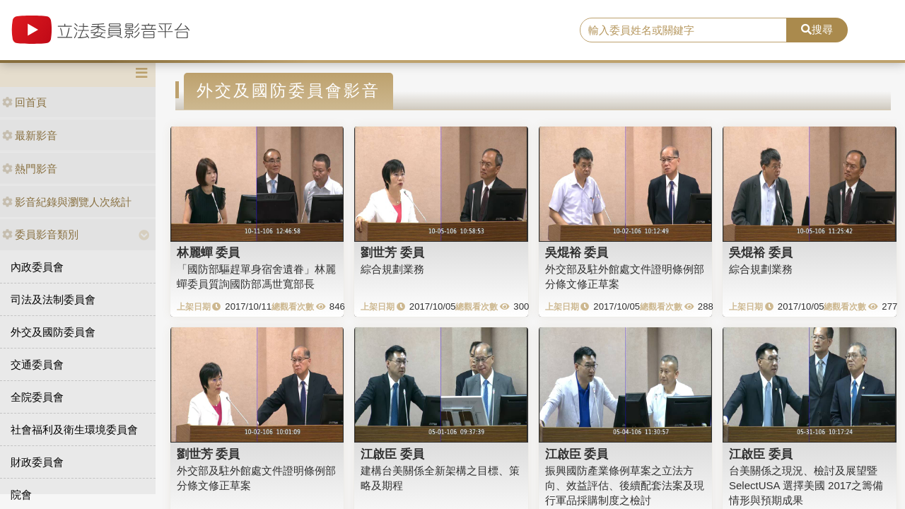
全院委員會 (37, 397)
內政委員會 (37, 267)
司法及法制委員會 (53, 299)
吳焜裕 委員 (577, 252)
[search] (683, 30)
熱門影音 (29, 169)
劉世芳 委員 (392, 252)
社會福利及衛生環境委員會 (74, 429)
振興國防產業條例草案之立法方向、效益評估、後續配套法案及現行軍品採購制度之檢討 (624, 485)
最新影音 (29, 135)
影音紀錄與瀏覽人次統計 (67, 202)
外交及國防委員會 (53, 332)
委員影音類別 (40, 234)
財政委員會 (37, 462)
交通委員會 (37, 364)
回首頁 (24, 102)
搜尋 (817, 29)
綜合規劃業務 (392, 269)
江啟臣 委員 (392, 453)
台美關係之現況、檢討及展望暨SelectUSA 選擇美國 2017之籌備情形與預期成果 (806, 485)
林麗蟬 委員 (208, 252)
